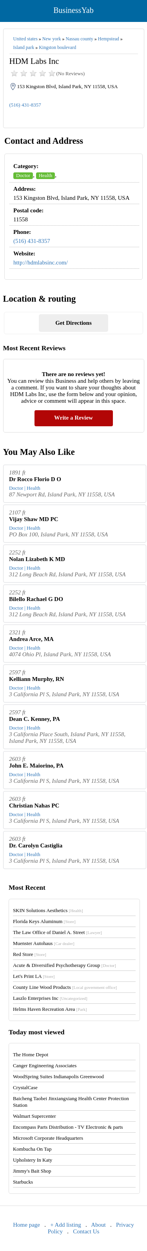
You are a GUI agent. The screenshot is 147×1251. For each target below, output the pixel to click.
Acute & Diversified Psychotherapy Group (64, 965)
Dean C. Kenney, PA (34, 719)
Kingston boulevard (57, 47)
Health (46, 175)
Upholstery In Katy (32, 1160)
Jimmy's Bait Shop (32, 1171)
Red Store (29, 954)
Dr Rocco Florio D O (35, 479)
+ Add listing (65, 1225)
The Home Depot (30, 1054)
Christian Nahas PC (34, 805)
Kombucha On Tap (32, 1149)
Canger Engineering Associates (44, 1065)
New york (51, 39)
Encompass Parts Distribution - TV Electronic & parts (68, 1127)
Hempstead (108, 39)
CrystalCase (25, 1087)
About (98, 1225)
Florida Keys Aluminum (44, 921)
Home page (26, 1225)
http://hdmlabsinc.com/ (40, 262)
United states (25, 39)
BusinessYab (73, 10)
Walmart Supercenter (34, 1116)
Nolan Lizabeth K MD (37, 559)
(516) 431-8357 (25, 105)
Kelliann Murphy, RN (36, 679)
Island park (23, 47)
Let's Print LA (33, 976)
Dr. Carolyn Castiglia (35, 845)
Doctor (23, 175)
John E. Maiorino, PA (36, 765)
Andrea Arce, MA (31, 639)
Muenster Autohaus (43, 943)
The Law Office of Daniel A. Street (57, 932)
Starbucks (23, 1182)
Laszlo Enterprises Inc (50, 998)
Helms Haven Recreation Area (50, 1009)
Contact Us (86, 1231)
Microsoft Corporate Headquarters (48, 1138)
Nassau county (79, 39)
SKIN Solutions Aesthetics (48, 910)
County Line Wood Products (65, 987)
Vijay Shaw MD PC (33, 519)
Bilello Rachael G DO (36, 599)
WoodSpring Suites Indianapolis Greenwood (58, 1076)
